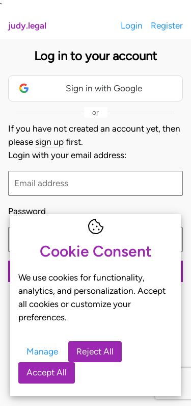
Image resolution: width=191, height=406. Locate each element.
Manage (42, 351)
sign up (49, 142)
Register (167, 25)
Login (132, 25)
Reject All (95, 351)
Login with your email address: (67, 155)
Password (27, 211)
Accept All (46, 372)
